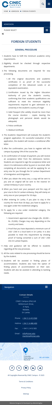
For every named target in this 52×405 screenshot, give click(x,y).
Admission (15, 11)
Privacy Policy (26, 388)
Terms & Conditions (26, 381)
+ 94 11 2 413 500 (30, 318)
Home (6, 11)
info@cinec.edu (29, 333)
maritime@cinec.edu (31, 336)
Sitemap (26, 394)
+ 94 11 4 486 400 (30, 323)
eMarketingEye (37, 403)
